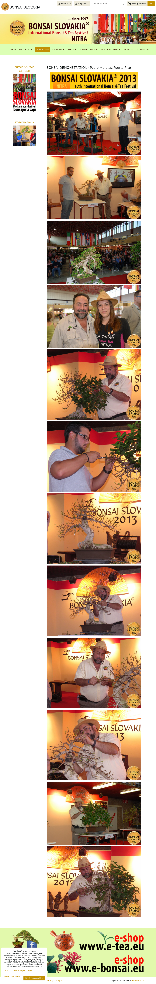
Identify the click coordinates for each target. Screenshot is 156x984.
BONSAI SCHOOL (88, 49)
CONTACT (143, 49)
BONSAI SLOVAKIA (25, 7)
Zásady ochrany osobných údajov (18, 970)
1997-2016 (42, 49)
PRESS (72, 49)
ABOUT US (58, 49)
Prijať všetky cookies (34, 978)
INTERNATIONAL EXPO (21, 49)
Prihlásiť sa (64, 3)
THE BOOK (129, 49)
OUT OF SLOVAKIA (110, 49)
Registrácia (81, 3)
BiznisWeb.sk (138, 980)
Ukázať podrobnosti (12, 976)
